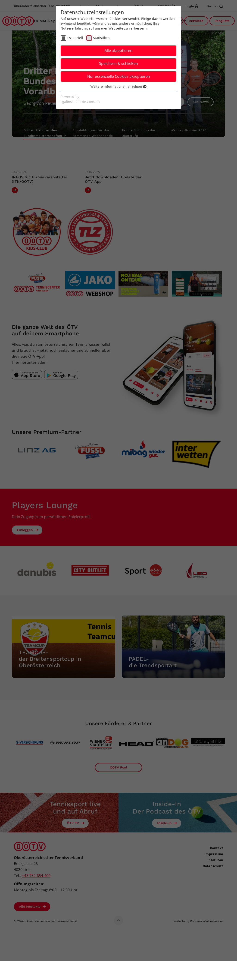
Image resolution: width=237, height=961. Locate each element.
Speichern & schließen (118, 63)
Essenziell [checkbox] (75, 38)
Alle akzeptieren (118, 50)
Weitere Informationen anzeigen (118, 86)
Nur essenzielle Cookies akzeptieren (118, 76)
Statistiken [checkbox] (101, 38)
